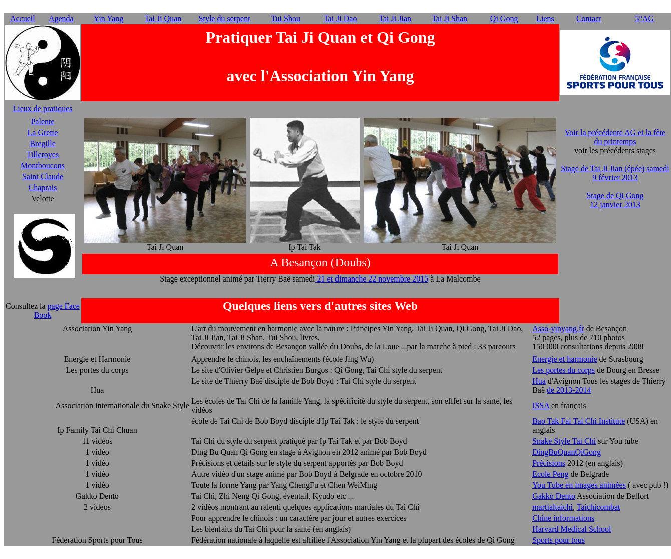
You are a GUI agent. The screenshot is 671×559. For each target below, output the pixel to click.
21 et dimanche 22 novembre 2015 (372, 278)
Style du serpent (224, 18)
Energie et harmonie (564, 359)
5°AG (644, 18)
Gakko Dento (553, 496)
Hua (539, 381)
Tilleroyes (43, 154)
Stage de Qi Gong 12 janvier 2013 (614, 200)
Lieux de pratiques (42, 108)
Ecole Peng (550, 474)
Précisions (548, 463)
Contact (588, 18)
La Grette (43, 132)
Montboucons (43, 165)
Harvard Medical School (571, 529)
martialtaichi (552, 507)
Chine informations (563, 518)
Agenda (61, 18)
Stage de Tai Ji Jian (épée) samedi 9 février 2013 (615, 173)
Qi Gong (504, 18)
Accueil (22, 18)
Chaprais (43, 187)
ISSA (540, 405)
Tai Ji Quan (163, 18)
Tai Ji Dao (340, 18)
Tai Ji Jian (395, 18)
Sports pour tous (558, 540)
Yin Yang (109, 18)
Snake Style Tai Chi (564, 441)
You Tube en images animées (579, 485)
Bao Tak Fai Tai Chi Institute (578, 421)
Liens (545, 18)
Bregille (43, 143)
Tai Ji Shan (449, 18)
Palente (42, 121)
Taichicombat (598, 507)
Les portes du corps (563, 370)
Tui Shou (285, 18)
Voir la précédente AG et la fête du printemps (615, 137)
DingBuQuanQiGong (566, 452)
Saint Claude (42, 176)
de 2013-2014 (569, 390)
